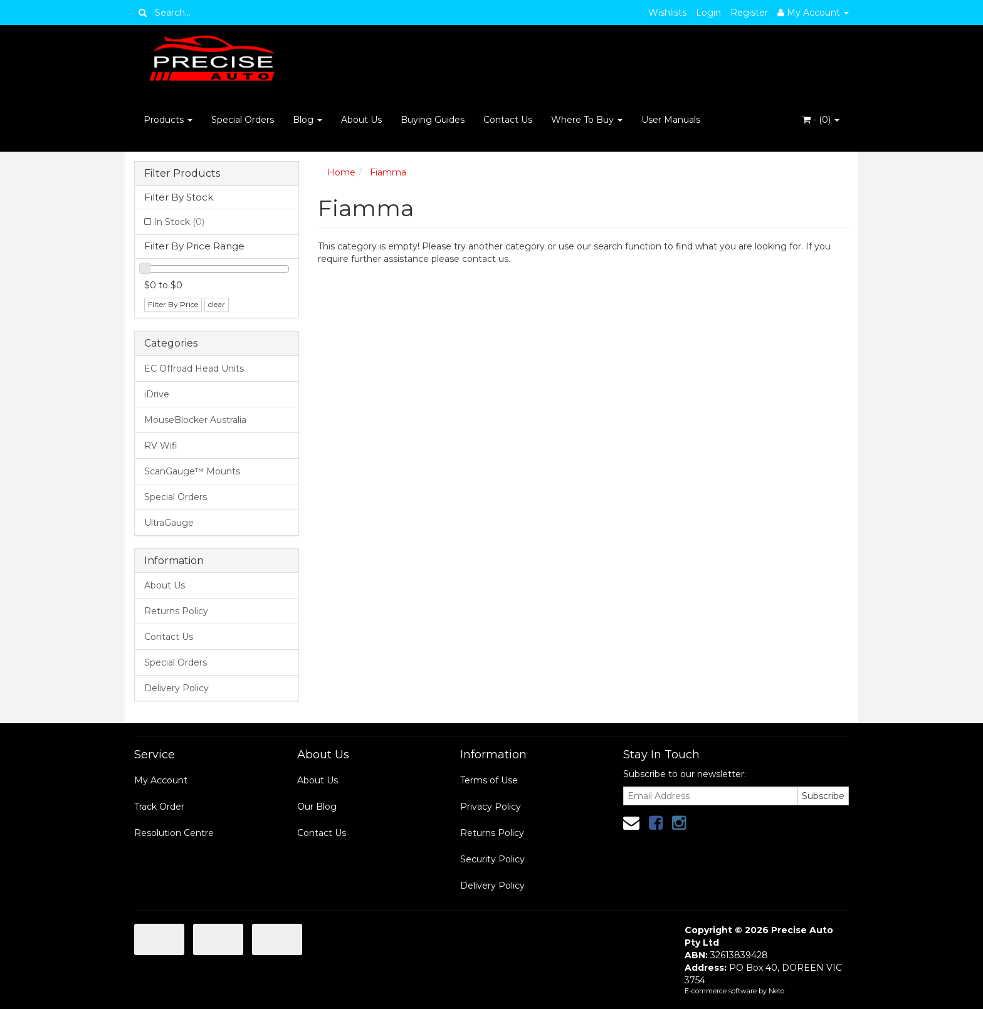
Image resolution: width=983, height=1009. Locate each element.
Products (168, 119)
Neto (776, 990)
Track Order (159, 806)
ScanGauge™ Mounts (192, 471)
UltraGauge (169, 522)
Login (708, 12)
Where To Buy (587, 119)
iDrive (156, 394)
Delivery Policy (176, 688)
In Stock (179, 221)
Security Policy (492, 859)
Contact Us (507, 119)
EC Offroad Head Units (194, 368)
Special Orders (242, 119)
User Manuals (670, 119)
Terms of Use (489, 780)
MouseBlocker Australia (195, 420)
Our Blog (317, 806)
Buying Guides (433, 119)
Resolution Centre (174, 833)
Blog (307, 119)
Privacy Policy (490, 806)
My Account (160, 780)
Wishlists (667, 12)
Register (749, 12)
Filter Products (182, 173)
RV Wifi (160, 445)
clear (216, 304)
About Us (361, 119)
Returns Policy (176, 611)
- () (820, 119)
